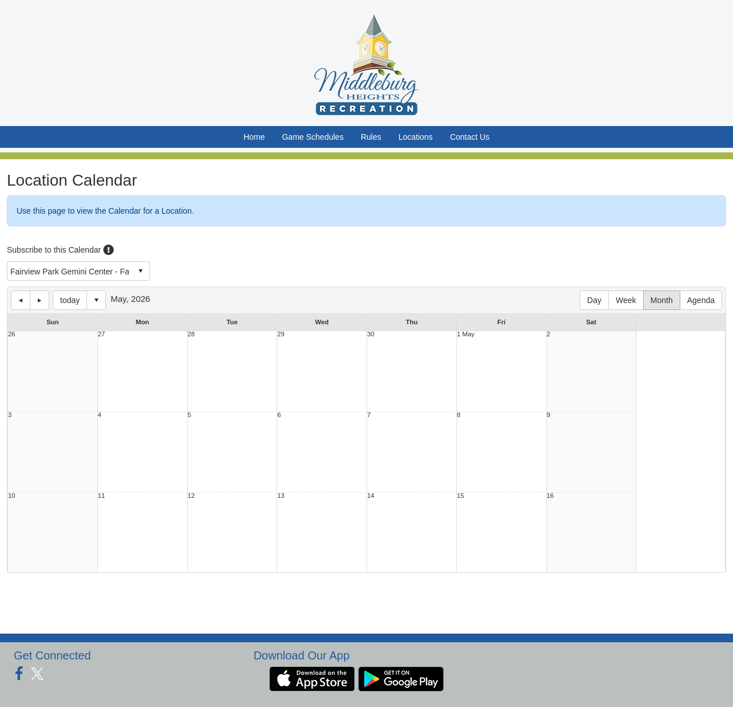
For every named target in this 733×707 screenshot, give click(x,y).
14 (371, 496)
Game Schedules (312, 137)
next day (39, 300)
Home (254, 137)
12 (191, 496)
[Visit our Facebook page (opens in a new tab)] (23, 673)
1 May (466, 334)
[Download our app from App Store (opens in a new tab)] (312, 677)
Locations (416, 137)
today (70, 300)
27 (101, 334)
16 (550, 496)
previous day (20, 300)
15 (460, 496)
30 (371, 334)
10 (11, 496)
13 (281, 496)
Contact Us (470, 137)
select (140, 271)
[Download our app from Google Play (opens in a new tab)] (401, 677)
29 (281, 334)
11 (101, 496)
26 (11, 334)
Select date (96, 300)
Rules (371, 137)
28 (191, 334)
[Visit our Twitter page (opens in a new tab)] (41, 673)
